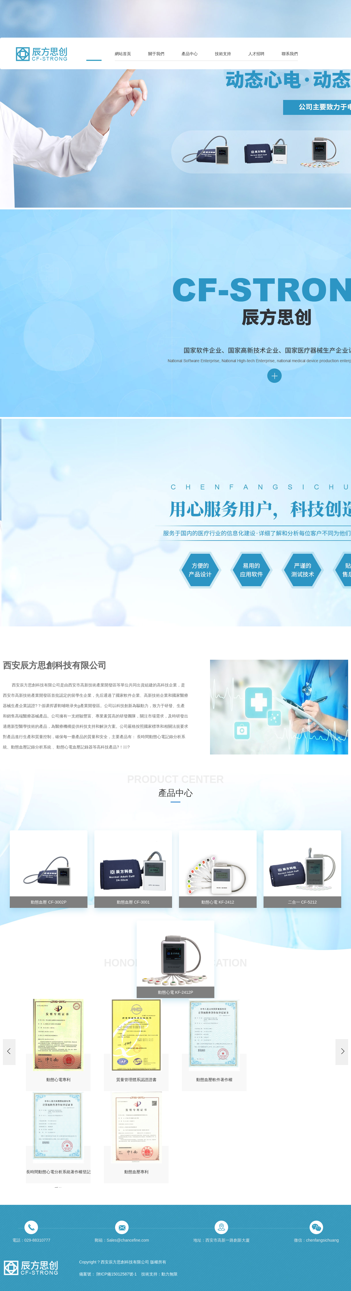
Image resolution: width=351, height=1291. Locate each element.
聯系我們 (290, 53)
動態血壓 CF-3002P (48, 902)
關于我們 (156, 53)
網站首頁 (123, 53)
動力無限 (169, 1274)
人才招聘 (256, 53)
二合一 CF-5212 (302, 902)
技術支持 (223, 53)
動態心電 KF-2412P (175, 992)
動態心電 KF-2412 (217, 902)
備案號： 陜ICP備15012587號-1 (108, 1274)
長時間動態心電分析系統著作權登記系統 (58, 1176)
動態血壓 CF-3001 (133, 902)
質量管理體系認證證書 (136, 1079)
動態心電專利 (58, 1079)
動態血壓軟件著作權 (214, 1079)
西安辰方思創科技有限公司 (54, 664)
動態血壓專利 (136, 1172)
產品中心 (190, 53)
